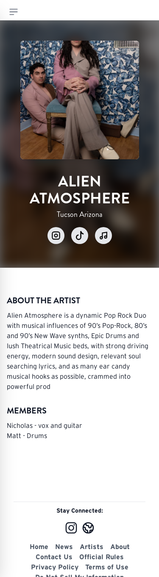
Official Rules (101, 556)
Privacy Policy (54, 567)
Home (39, 546)
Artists (91, 546)
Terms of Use (106, 567)
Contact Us (54, 556)
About (120, 546)
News (64, 546)
